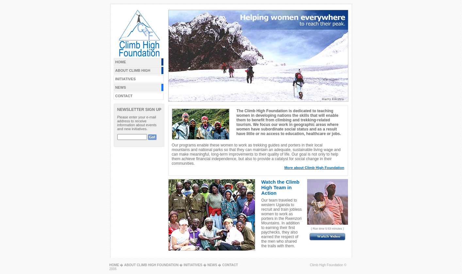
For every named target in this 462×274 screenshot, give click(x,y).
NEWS (120, 87)
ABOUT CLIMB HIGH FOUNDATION (151, 265)
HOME (120, 62)
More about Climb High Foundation (314, 168)
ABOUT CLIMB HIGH (133, 70)
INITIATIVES (125, 79)
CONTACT (124, 96)
